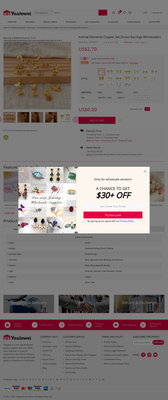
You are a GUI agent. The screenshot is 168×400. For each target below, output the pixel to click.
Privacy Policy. (127, 221)
